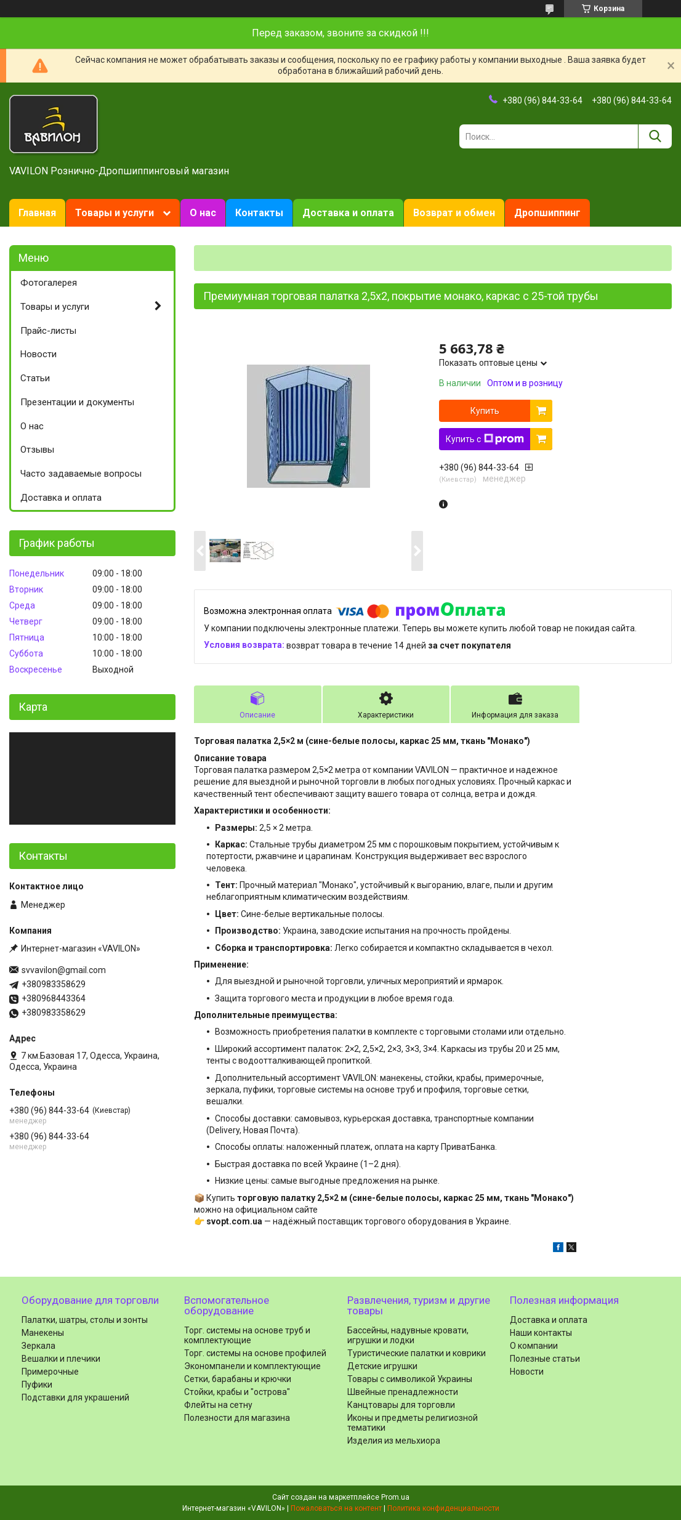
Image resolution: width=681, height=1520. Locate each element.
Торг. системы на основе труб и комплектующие (247, 1335)
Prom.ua (395, 1497)
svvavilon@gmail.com (64, 970)
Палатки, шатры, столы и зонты (85, 1320)
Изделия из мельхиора (393, 1440)
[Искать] (655, 136)
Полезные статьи (545, 1359)
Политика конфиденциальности (443, 1508)
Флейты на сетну (218, 1405)
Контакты (259, 213)
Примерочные (50, 1371)
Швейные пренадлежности (402, 1392)
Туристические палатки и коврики (416, 1353)
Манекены (43, 1333)
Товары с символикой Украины (409, 1379)
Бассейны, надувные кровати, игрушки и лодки (408, 1335)
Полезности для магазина (237, 1418)
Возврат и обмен (454, 213)
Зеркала (38, 1346)
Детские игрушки (382, 1366)
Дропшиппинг (547, 213)
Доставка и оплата (348, 213)
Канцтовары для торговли (401, 1405)
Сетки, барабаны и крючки (237, 1379)
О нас (203, 213)
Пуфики (37, 1384)
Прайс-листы (48, 330)
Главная (37, 213)
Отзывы (37, 449)
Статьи (35, 378)
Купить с (485, 439)
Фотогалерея (48, 282)
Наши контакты (541, 1333)
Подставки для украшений (75, 1397)
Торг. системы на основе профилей (255, 1353)
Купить (484, 411)
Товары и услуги (114, 213)
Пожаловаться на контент (336, 1508)
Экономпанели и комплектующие (252, 1366)
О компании (534, 1346)
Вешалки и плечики (61, 1359)
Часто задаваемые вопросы (81, 473)
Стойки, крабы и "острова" (237, 1392)
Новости (38, 354)
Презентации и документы (77, 402)
